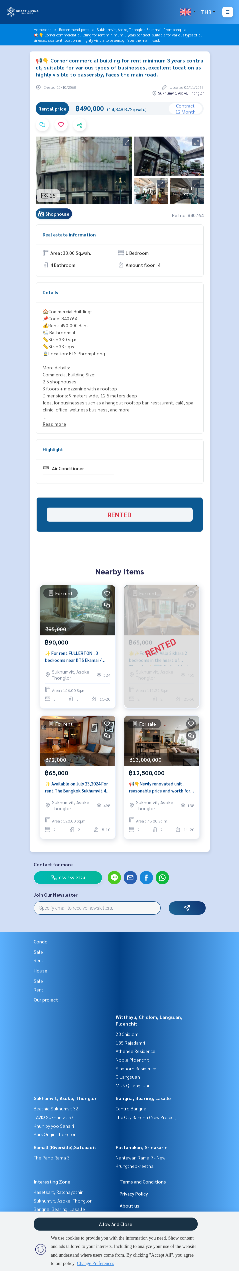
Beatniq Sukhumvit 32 (56, 1108)
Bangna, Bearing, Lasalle (143, 1098)
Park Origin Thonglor (55, 1134)
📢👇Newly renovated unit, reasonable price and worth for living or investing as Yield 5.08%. (159, 787)
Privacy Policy (134, 1194)
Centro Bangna (131, 1108)
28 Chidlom (127, 1034)
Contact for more (53, 864)
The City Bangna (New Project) (146, 1117)
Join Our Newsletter (56, 895)
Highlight (53, 449)
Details (50, 292)
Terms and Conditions (143, 1181)
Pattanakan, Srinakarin (142, 1147)
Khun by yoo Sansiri (54, 1126)
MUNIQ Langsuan (133, 1085)
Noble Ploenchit (132, 1060)
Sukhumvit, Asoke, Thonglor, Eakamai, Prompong (139, 29)
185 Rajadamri (130, 1043)
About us (129, 1206)
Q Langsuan (128, 1077)
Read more (54, 424)
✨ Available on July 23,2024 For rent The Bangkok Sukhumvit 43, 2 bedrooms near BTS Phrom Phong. (77, 787)
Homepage (42, 29)
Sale (38, 952)
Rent (38, 960)
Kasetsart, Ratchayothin (59, 1192)
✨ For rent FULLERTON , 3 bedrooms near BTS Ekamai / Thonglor (73, 656)
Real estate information (69, 234)
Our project (46, 999)
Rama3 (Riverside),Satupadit (65, 1147)
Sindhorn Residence (136, 1068)
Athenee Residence (135, 1051)
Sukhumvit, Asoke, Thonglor (65, 1098)
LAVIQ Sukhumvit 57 (54, 1117)
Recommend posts (74, 29)
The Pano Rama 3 (52, 1157)
